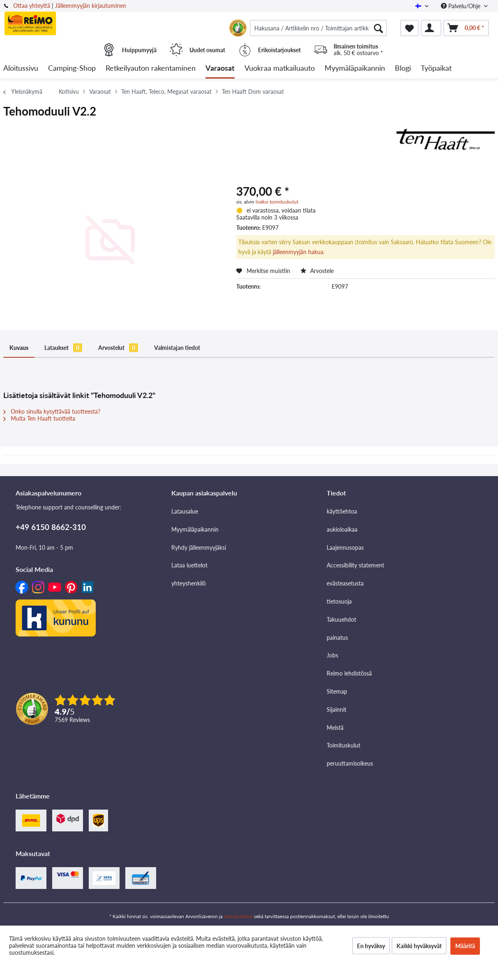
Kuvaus (18, 347)
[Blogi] (403, 68)
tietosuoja (339, 601)
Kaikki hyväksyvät (419, 945)
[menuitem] (318, 28)
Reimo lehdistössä (349, 673)
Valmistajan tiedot (177, 347)
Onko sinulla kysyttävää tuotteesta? (51, 411)
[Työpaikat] (436, 68)
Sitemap (337, 691)
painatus (337, 637)
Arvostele (317, 270)
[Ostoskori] (466, 28)
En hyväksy (371, 945)
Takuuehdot (341, 619)
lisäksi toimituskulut (277, 202)
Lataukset (63, 347)
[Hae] (378, 28)
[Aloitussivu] (20, 68)
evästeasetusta (345, 583)
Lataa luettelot (189, 565)
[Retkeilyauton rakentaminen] (151, 68)
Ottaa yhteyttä (31, 5)
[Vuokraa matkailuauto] (279, 68)
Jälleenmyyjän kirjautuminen (90, 5)
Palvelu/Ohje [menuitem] (461, 5)
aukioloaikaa (342, 529)
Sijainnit (336, 709)
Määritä (465, 945)
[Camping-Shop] (72, 68)
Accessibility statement (355, 565)
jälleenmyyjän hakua (298, 251)
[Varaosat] (220, 68)
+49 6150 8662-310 (51, 527)
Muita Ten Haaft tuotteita (39, 418)
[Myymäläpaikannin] (355, 68)
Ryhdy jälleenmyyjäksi (198, 547)
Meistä (335, 727)
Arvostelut (118, 347)
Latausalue (184, 511)
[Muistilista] (409, 28)
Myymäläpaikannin (195, 529)
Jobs (332, 655)
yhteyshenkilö (188, 583)
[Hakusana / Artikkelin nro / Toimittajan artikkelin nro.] (318, 28)
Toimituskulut (343, 745)
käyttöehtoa (342, 511)
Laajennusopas (345, 547)
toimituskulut (238, 916)
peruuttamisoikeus (350, 763)
